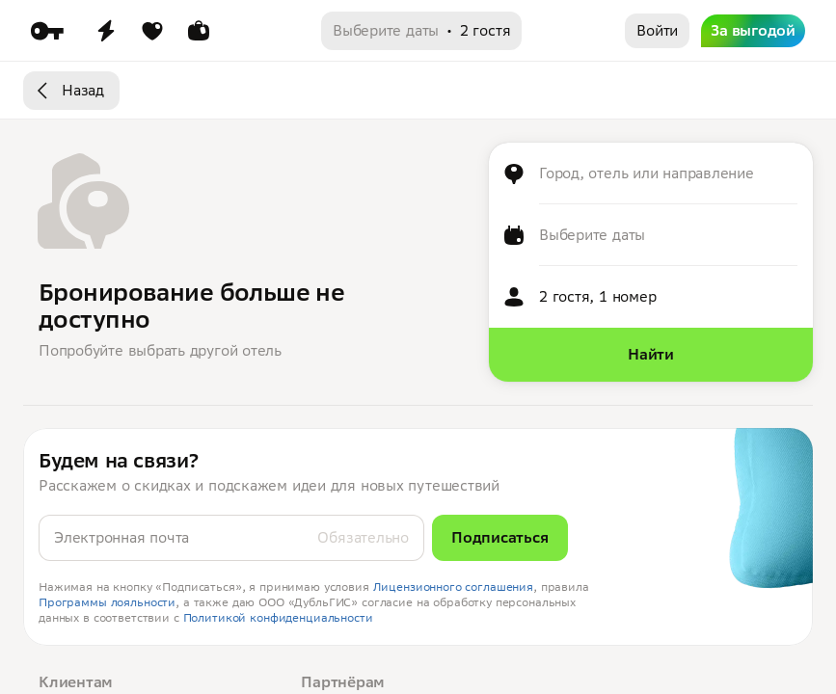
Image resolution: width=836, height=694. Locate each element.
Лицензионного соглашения (453, 586)
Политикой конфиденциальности (278, 617)
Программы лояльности (107, 602)
